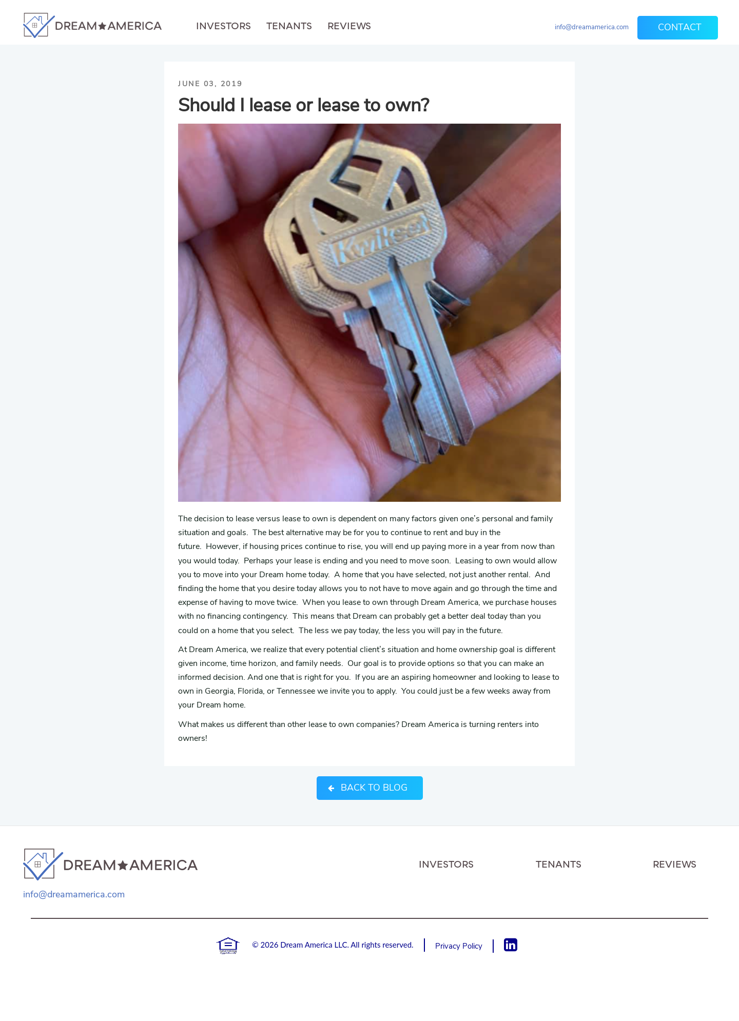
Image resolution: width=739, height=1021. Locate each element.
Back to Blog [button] (367, 787)
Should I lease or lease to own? (303, 105)
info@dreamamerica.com (592, 27)
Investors (223, 25)
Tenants (289, 25)
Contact (680, 27)
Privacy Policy (458, 946)
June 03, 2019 (210, 84)
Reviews (349, 25)
